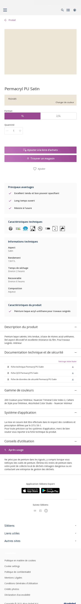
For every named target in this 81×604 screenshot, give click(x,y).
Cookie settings (12, 564)
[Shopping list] (68, 10)
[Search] (62, 10)
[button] (75, 10)
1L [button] (22, 116)
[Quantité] (13, 130)
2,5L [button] (58, 116)
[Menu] (5, 10)
